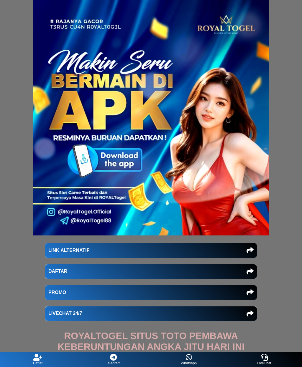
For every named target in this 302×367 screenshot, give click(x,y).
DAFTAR (151, 272)
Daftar (38, 359)
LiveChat (264, 359)
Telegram (113, 359)
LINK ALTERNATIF (151, 250)
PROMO (151, 292)
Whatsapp (189, 359)
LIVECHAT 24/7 (151, 314)
